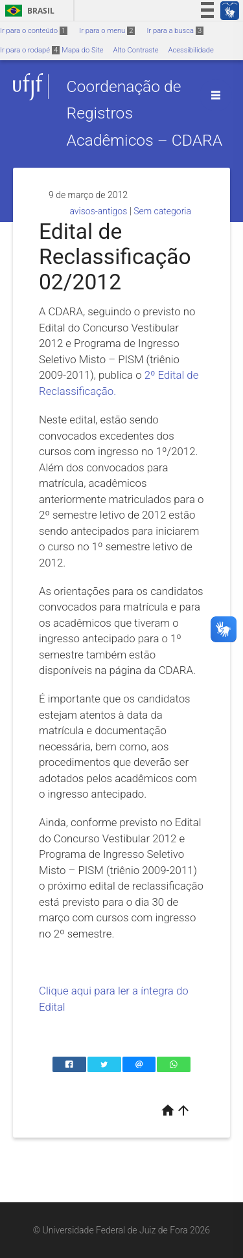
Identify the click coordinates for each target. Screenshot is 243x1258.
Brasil (27, 10)
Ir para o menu (107, 31)
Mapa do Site (82, 50)
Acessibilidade (190, 50)
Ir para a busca (174, 31)
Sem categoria (162, 211)
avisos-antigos (98, 211)
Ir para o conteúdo (33, 31)
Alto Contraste (136, 50)
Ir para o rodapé (30, 50)
